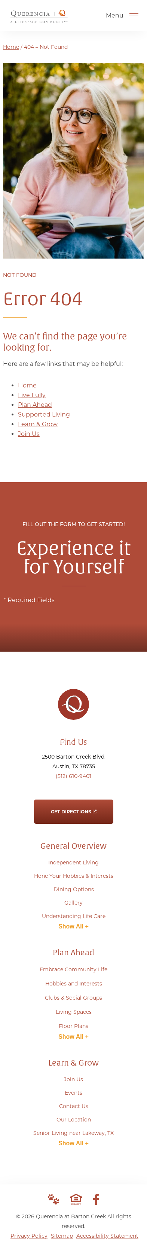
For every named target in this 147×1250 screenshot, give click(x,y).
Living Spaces (74, 1012)
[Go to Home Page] (39, 19)
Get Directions (74, 807)
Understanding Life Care (73, 916)
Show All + (73, 926)
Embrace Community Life (73, 969)
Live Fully (32, 395)
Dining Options (73, 889)
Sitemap (62, 1235)
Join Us (29, 433)
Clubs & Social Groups (73, 997)
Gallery (73, 902)
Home (11, 47)
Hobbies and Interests (73, 983)
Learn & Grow (38, 424)
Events (73, 1092)
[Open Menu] (134, 15)
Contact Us (73, 1106)
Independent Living (73, 862)
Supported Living (44, 414)
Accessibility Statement (107, 1235)
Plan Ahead (35, 404)
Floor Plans (73, 1026)
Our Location (73, 1119)
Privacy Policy (29, 1235)
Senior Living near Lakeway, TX (73, 1133)
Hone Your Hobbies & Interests (73, 876)
